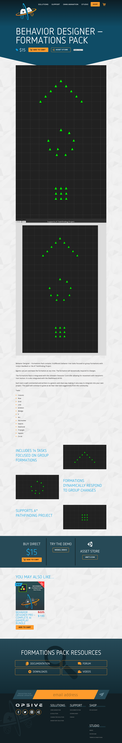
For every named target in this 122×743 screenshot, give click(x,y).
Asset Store (60, 50)
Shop (95, 4)
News (91, 730)
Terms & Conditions (96, 737)
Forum (87, 663)
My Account (93, 710)
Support (56, 4)
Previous (18, 221)
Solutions (43, 4)
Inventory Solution (57, 720)
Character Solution (57, 717)
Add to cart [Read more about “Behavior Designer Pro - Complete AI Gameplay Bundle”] (25, 627)
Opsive (26, 11)
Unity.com (90, 557)
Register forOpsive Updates (25, 694)
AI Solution (54, 713)
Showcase (93, 734)
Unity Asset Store (38, 713)
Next (24, 221)
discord (34, 712)
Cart (104, 4)
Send (101, 694)
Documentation (40, 663)
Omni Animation (70, 4)
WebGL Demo (61, 550)
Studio (84, 4)
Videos (87, 671)
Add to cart (37, 50)
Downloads (40, 671)
